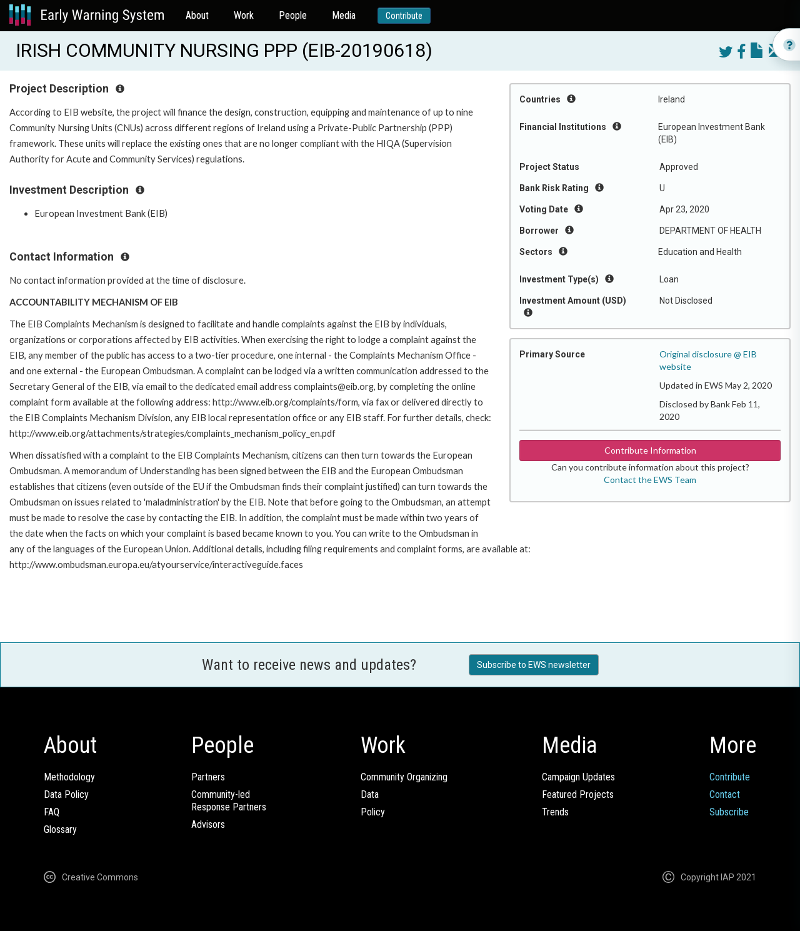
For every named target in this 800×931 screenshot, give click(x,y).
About (197, 15)
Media (344, 15)
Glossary (60, 829)
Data (370, 794)
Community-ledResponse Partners (228, 801)
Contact (724, 794)
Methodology (69, 777)
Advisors (208, 824)
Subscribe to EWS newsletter (534, 665)
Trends (555, 812)
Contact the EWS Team (650, 479)
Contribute (404, 16)
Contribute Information (650, 450)
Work (244, 15)
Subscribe (729, 812)
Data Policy (66, 794)
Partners (208, 777)
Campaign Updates (578, 777)
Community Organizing (404, 777)
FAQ (51, 812)
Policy (373, 812)
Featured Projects (578, 794)
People (293, 15)
